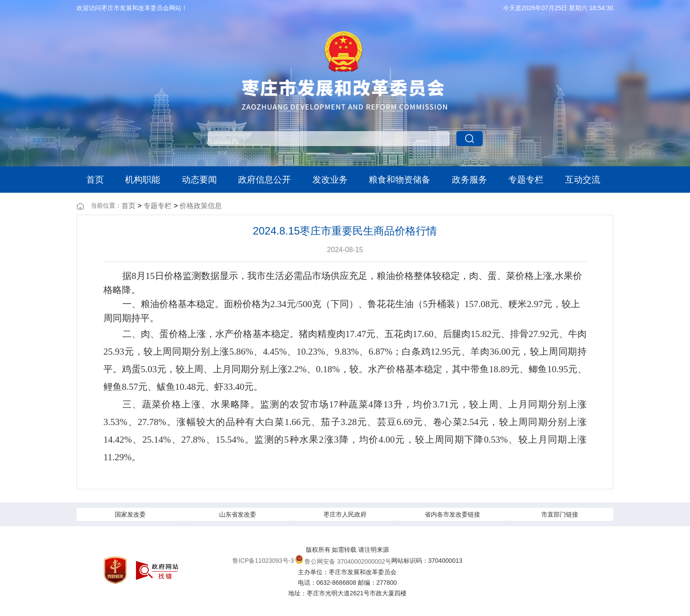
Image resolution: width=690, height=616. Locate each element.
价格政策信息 (201, 205)
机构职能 (142, 179)
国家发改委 (130, 514)
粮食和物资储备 (399, 179)
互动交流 (582, 179)
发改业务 (330, 179)
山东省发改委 (237, 514)
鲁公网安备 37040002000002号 (343, 560)
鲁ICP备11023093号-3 (263, 560)
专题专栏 (525, 179)
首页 (95, 179)
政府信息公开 (264, 179)
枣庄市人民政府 (345, 514)
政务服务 (469, 179)
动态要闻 (199, 179)
